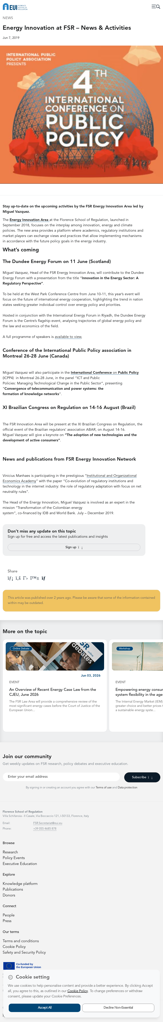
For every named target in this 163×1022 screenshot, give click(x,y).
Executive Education (20, 864)
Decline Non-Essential (118, 1007)
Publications (13, 889)
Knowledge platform (20, 884)
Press (7, 921)
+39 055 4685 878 (44, 828)
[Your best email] (61, 776)
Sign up (74, 547)
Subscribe (142, 777)
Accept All (45, 1007)
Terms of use (104, 787)
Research (10, 852)
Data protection (127, 787)
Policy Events (14, 858)
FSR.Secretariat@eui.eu (47, 823)
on (105, 373)
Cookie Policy (14, 947)
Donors (9, 895)
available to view (68, 337)
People (9, 915)
